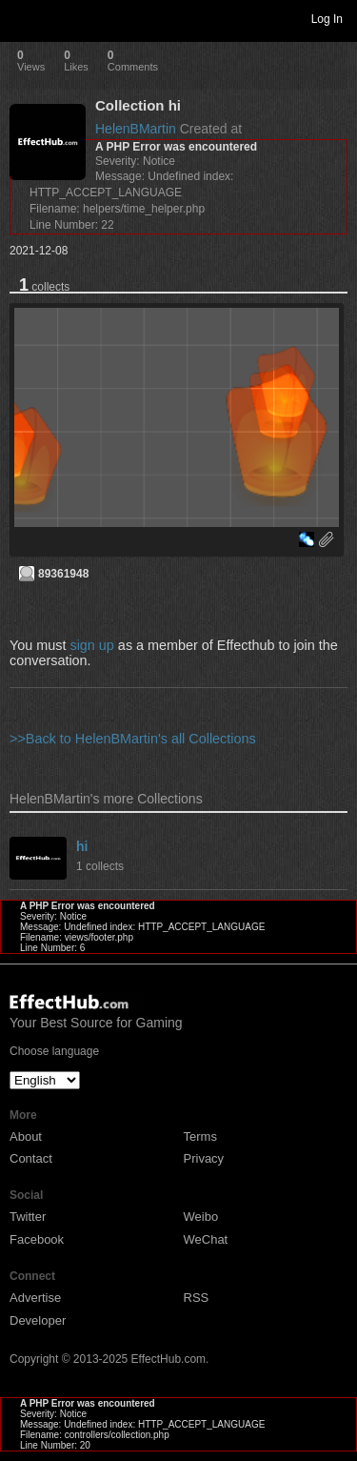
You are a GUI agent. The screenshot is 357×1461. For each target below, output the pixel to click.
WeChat (206, 1239)
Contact (31, 1158)
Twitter (28, 1216)
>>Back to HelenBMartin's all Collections (133, 738)
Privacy (204, 1158)
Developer (38, 1320)
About (26, 1136)
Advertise (35, 1297)
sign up (91, 645)
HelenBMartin (135, 128)
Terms (200, 1136)
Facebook (37, 1239)
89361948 (63, 573)
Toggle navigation (23, 18)
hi (82, 846)
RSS (196, 1297)
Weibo (201, 1216)
